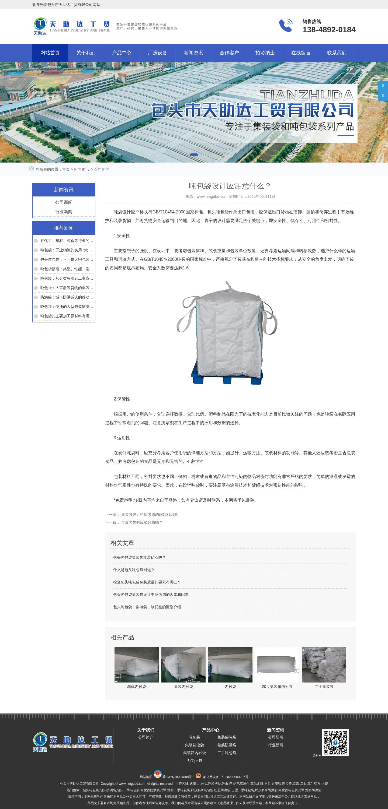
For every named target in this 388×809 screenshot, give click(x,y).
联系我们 (337, 52)
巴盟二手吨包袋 (242, 790)
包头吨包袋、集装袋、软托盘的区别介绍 (147, 607)
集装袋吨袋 (226, 737)
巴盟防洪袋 (222, 790)
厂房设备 (157, 52)
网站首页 (50, 52)
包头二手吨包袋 (128, 790)
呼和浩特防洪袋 (310, 790)
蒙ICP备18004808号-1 (178, 777)
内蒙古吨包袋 (288, 790)
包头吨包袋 (218, 212)
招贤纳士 (265, 52)
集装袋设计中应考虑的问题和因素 (149, 514)
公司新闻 (63, 202)
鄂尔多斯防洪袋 (266, 790)
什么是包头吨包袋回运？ (134, 570)
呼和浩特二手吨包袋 (175, 790)
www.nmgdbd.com (212, 196)
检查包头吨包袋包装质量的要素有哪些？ (147, 582)
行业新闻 (63, 211)
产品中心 (121, 52)
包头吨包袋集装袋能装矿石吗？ (139, 557)
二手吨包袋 (226, 753)
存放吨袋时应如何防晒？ (141, 522)
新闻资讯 (193, 52)
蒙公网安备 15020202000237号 (225, 777)
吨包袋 (194, 737)
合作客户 (229, 52)
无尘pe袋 (194, 760)
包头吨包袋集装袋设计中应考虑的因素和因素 (151, 594)
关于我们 (86, 52)
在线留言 (301, 52)
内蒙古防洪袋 (150, 790)
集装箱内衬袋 (194, 753)
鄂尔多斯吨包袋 (202, 790)
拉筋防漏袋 (226, 745)
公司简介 (145, 737)
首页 (66, 169)
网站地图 (146, 777)
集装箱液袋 (194, 745)
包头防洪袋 (108, 790)
